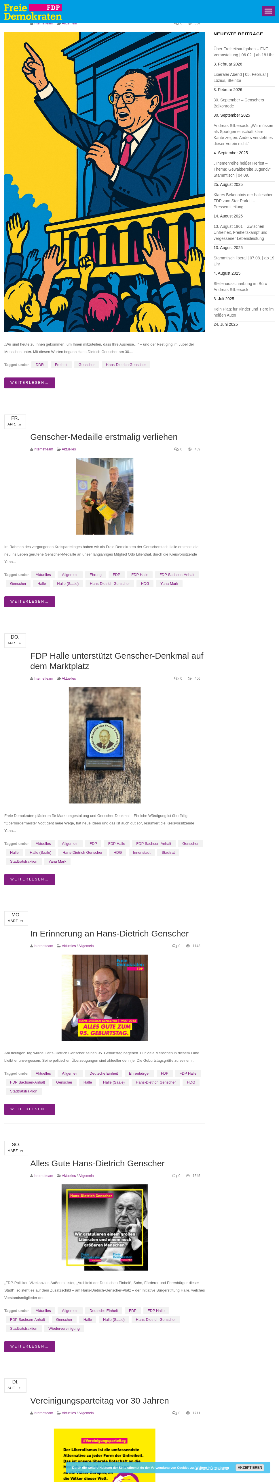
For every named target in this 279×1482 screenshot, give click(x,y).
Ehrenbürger (139, 1073)
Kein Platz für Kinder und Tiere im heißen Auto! (244, 312)
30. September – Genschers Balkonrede (239, 103)
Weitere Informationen (212, 1467)
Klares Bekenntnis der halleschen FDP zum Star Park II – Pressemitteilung (244, 200)
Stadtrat (168, 852)
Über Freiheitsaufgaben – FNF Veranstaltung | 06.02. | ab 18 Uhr (244, 52)
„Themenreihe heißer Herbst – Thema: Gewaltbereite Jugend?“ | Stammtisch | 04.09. (244, 169)
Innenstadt (142, 852)
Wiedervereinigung (63, 1328)
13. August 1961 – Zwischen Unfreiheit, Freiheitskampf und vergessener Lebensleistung (240, 232)
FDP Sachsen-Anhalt (177, 575)
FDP (116, 575)
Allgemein (69, 23)
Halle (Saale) (68, 583)
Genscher (87, 365)
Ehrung (96, 575)
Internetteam (43, 23)
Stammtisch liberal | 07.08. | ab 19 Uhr (244, 261)
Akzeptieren (250, 1468)
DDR (40, 365)
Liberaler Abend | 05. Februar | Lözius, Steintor (241, 77)
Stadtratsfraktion (23, 861)
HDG (145, 583)
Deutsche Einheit (104, 1073)
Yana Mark (169, 583)
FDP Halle (139, 575)
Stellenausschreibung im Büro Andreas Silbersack (240, 286)
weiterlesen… (29, 383)
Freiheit (61, 365)
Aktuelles (69, 449)
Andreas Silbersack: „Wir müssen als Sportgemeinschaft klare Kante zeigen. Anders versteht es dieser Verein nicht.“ (243, 134)
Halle (41, 583)
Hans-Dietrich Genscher (126, 365)
